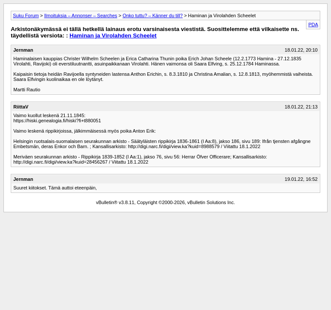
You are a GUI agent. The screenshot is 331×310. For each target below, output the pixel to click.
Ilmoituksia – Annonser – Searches (80, 15)
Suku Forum (26, 15)
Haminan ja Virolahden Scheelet (112, 35)
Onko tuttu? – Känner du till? (152, 15)
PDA (313, 24)
